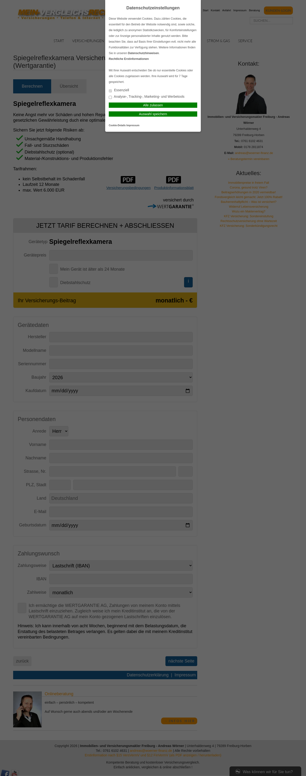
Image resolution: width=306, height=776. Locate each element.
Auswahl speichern (153, 114)
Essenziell (119, 90)
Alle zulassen (153, 105)
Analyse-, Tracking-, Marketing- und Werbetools (147, 97)
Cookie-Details (117, 125)
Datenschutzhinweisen (143, 53)
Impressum (132, 125)
